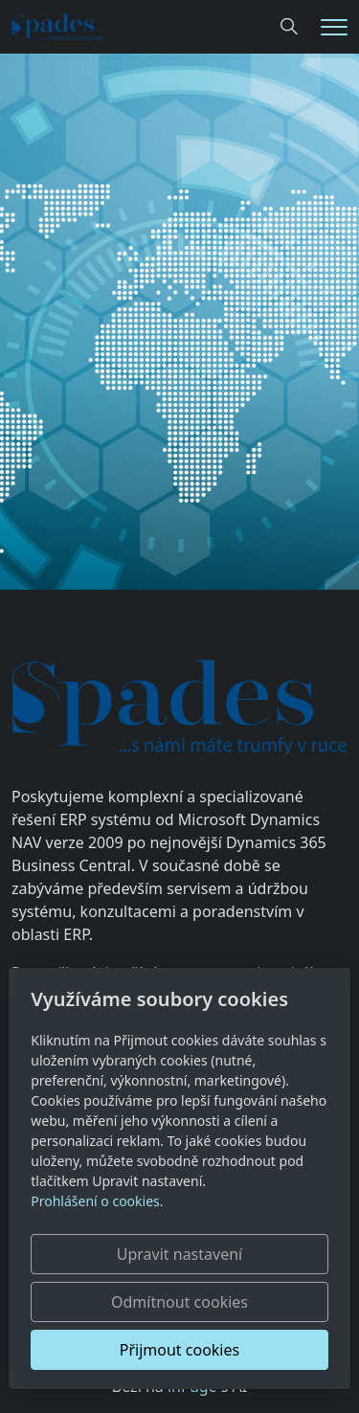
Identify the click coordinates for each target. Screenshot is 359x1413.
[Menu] (334, 27)
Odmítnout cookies (179, 1301)
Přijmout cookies (179, 1349)
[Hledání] (289, 26)
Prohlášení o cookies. (97, 1201)
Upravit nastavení (179, 1254)
